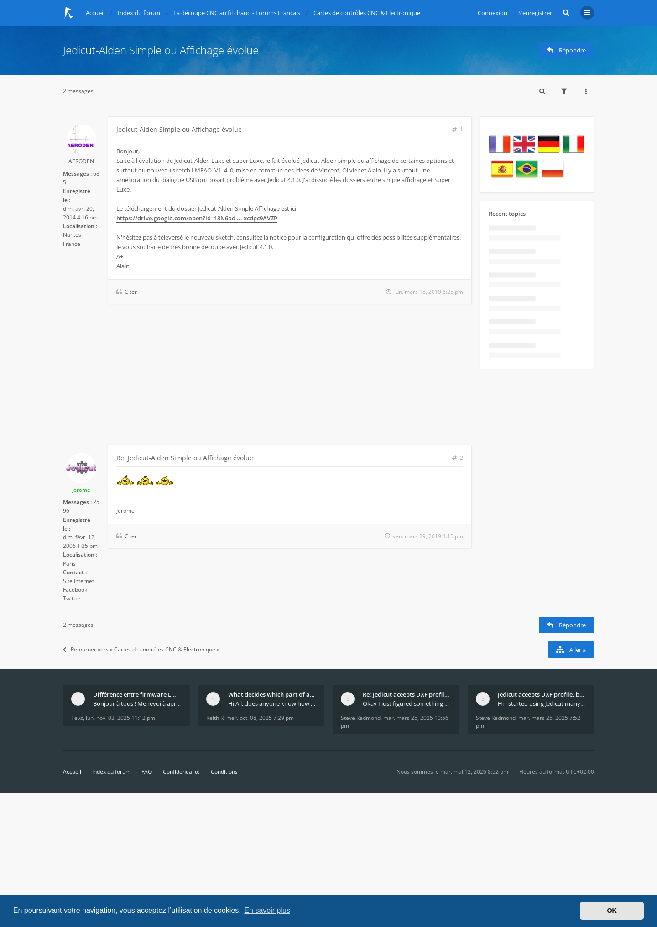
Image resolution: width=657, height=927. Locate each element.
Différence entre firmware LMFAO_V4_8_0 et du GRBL (137, 694)
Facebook (75, 590)
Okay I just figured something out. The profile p (407, 703)
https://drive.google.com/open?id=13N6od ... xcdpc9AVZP (196, 218)
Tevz (77, 718)
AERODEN (81, 161)
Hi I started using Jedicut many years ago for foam (542, 703)
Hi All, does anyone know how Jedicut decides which (272, 703)
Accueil (72, 772)
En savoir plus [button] (267, 910)
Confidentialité (181, 772)
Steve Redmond (361, 718)
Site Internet (78, 581)
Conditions (224, 772)
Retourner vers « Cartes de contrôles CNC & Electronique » (141, 649)
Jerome (81, 490)
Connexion (492, 13)
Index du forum (111, 772)
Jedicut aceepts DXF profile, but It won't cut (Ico (542, 694)
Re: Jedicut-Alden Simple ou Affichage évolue (184, 457)
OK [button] (612, 910)
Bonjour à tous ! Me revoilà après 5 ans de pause (137, 703)
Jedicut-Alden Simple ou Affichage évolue (161, 49)
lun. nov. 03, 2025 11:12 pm (120, 718)
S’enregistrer (535, 13)
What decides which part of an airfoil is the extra (272, 694)
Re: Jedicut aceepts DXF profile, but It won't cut (407, 694)
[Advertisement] (267, 376)
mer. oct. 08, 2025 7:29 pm (260, 718)
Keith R (215, 718)
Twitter (72, 598)
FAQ (146, 772)
